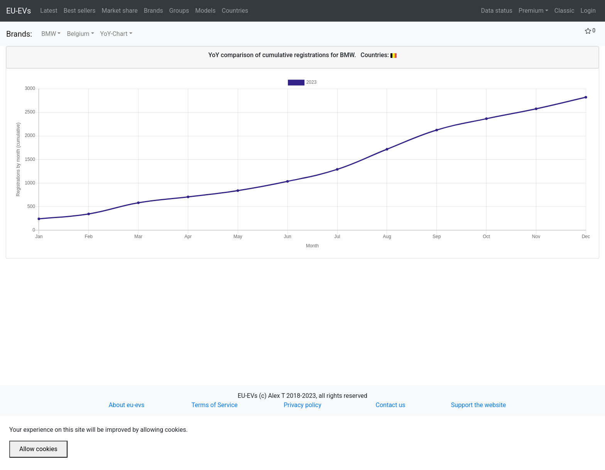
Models (207, 10)
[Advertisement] (237, 313)
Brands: (19, 34)
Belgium (78, 33)
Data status (496, 10)
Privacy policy (302, 405)
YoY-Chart (114, 33)
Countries (235, 10)
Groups (180, 10)
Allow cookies (38, 449)
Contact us (391, 405)
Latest (50, 10)
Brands (155, 10)
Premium (531, 10)
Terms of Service (214, 405)
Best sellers (81, 10)
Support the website (478, 405)
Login (588, 10)
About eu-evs (127, 405)
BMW (48, 33)
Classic (564, 10)
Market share (120, 10)
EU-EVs (18, 10)
